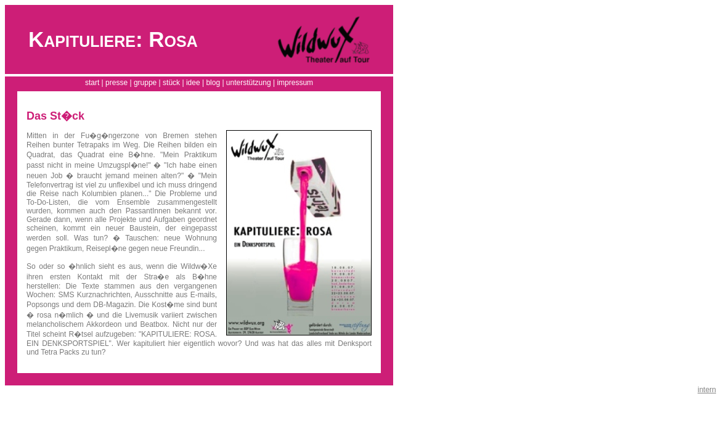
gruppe (145, 82)
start (92, 82)
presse (116, 82)
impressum (295, 82)
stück (171, 82)
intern (707, 389)
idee (193, 82)
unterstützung (248, 82)
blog (213, 82)
